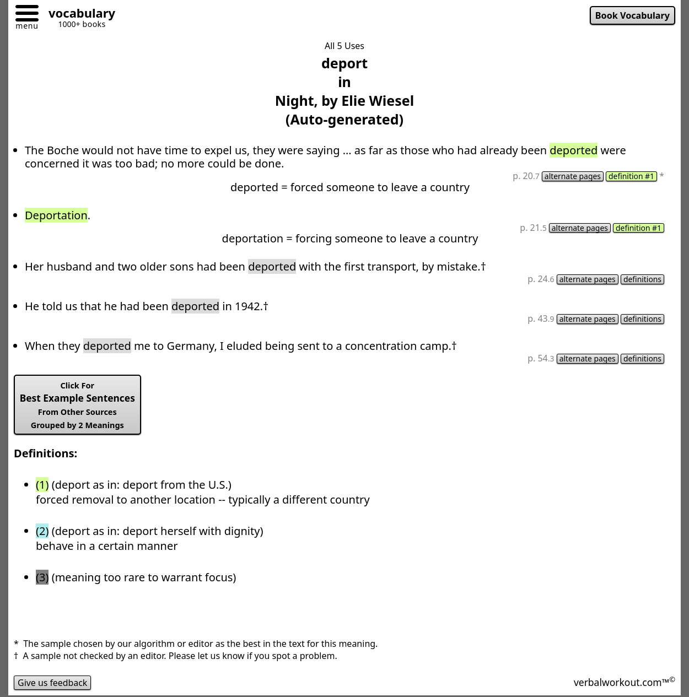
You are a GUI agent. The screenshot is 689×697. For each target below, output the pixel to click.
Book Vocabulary (632, 15)
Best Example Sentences (78, 405)
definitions (642, 280)
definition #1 (631, 176)
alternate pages (571, 176)
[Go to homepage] (77, 14)
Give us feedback (52, 683)
